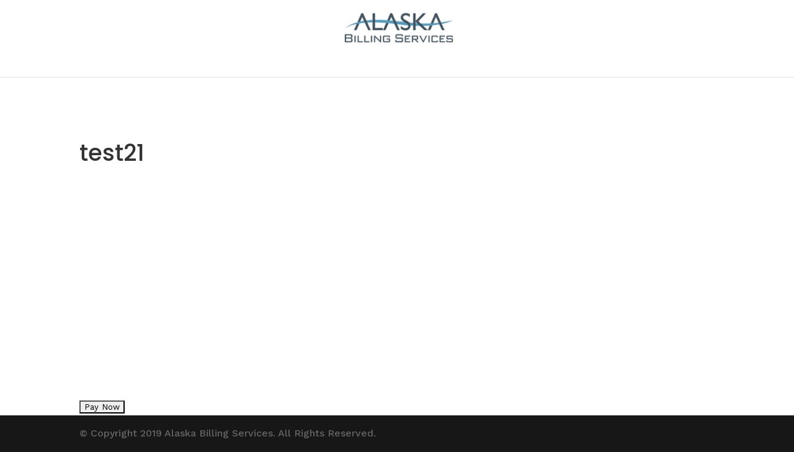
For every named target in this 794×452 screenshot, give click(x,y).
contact (397, 63)
